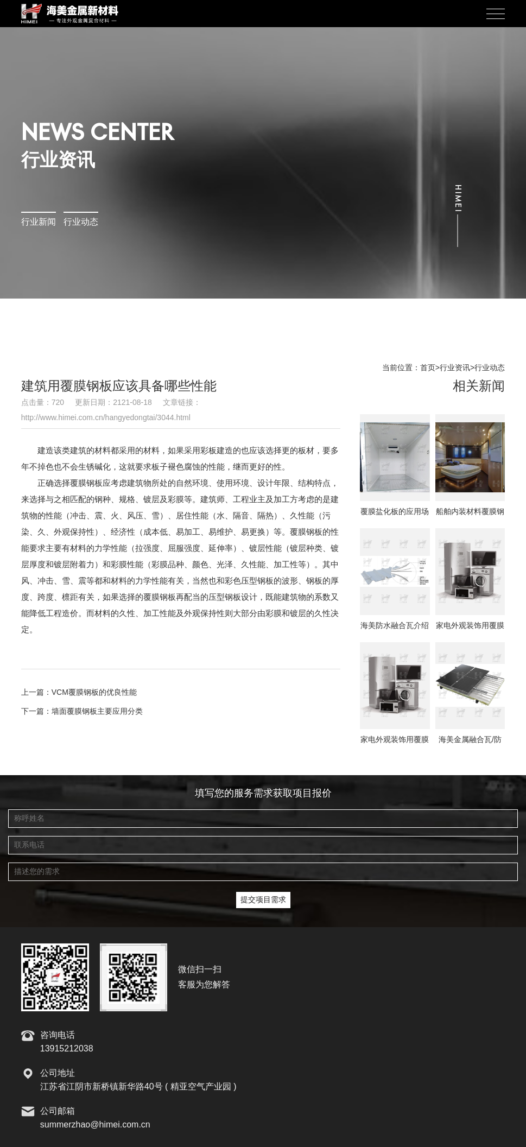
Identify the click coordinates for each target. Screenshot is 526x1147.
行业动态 (81, 222)
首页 (427, 368)
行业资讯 (455, 368)
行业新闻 (38, 222)
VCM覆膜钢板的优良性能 (94, 692)
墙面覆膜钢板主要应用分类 (97, 711)
